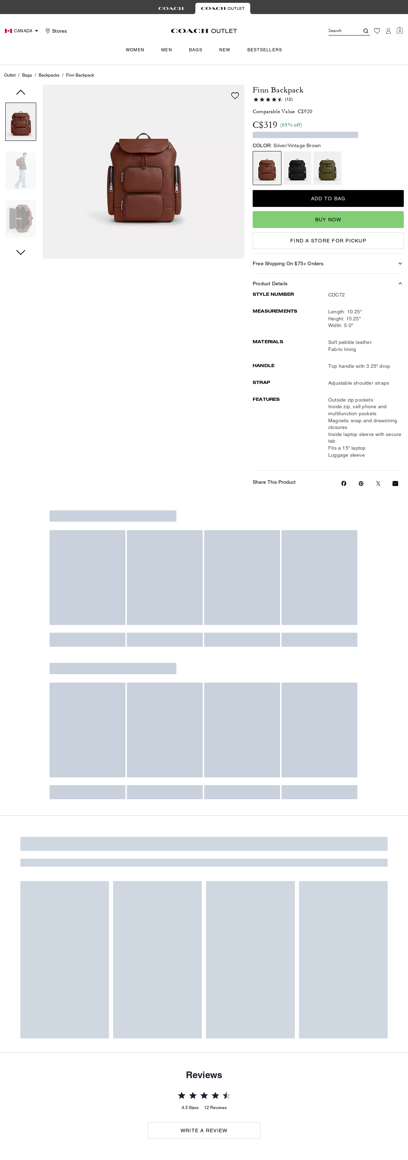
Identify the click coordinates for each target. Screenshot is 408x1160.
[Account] (388, 31)
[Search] (338, 31)
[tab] (171, 8)
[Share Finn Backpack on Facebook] (343, 483)
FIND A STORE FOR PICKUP (328, 240)
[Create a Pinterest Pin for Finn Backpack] (361, 483)
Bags (27, 75)
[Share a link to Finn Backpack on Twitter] (378, 483)
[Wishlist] (377, 31)
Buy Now (328, 219)
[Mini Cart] (399, 30)
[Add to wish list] (235, 95)
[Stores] (55, 31)
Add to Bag (328, 198)
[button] (20, 123)
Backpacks (49, 75)
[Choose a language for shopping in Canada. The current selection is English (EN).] (22, 31)
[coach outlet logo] (204, 31)
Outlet (9, 75)
